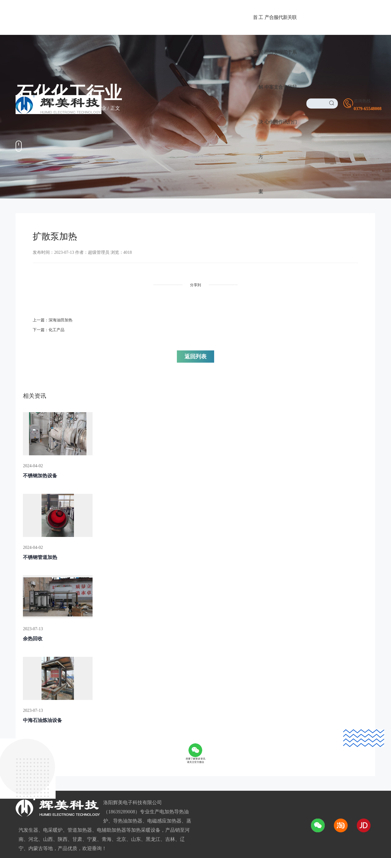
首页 (45, 108)
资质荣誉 (183, 743)
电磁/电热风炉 (31, 763)
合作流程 (104, 763)
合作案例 (63, 108)
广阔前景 (104, 724)
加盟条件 (104, 743)
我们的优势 (186, 763)
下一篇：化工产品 (50, 327)
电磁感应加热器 (33, 743)
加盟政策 (104, 753)
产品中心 (30, 711)
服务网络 (104, 772)
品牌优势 (104, 733)
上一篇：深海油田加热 (54, 317)
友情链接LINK (29, 845)
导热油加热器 (30, 724)
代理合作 (109, 711)
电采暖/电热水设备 (36, 733)
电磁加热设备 (30, 753)
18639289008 (279, 747)
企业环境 (183, 753)
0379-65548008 (282, 735)
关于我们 (188, 711)
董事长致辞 (186, 733)
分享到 (149, 285)
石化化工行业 (91, 108)
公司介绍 (183, 724)
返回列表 (229, 321)
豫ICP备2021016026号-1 (224, 820)
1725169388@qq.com (291, 769)
